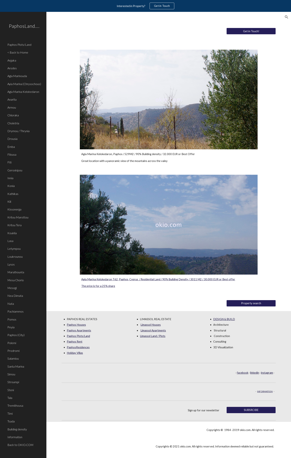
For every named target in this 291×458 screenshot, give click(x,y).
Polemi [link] (11, 343)
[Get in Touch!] (251, 31)
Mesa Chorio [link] (15, 280)
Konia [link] (11, 185)
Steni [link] (10, 390)
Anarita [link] (12, 99)
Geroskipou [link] (14, 170)
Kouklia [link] (12, 233)
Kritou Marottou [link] (17, 217)
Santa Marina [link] (15, 366)
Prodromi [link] (13, 350)
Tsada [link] (11, 421)
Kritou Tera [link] (14, 225)
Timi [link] (10, 413)
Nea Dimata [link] (15, 295)
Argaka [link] (11, 60)
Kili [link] (9, 201)
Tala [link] (9, 397)
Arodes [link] (12, 68)
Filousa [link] (11, 154)
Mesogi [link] (12, 288)
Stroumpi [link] (13, 382)
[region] (145, 6)
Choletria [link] (13, 123)
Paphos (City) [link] (15, 335)
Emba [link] (11, 146)
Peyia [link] (10, 327)
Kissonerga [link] (14, 209)
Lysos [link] (11, 264)
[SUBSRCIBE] (251, 410)
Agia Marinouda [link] (17, 76)
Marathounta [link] (15, 272)
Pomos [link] (11, 319)
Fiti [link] (9, 162)
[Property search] (251, 303)
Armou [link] (11, 107)
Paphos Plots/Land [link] (19, 44)
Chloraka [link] (13, 115)
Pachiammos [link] (15, 311)
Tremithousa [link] (15, 405)
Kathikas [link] (12, 193)
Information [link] (14, 437)
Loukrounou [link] (15, 256)
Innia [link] (10, 178)
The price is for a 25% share (98, 286)
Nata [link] (10, 303)
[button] (286, 17)
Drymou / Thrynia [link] (18, 131)
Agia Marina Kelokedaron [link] (23, 91)
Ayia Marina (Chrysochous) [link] (24, 84)
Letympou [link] (14, 248)
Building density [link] (17, 429)
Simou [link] (11, 374)
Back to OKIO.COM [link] (20, 445)
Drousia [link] (12, 138)
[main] (168, 157)
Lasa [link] (10, 241)
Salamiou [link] (13, 358)
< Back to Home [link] (17, 52)
